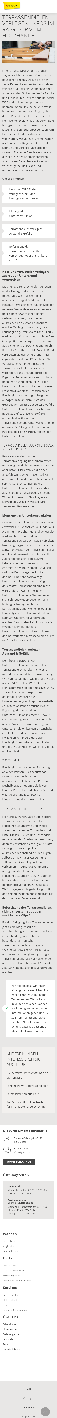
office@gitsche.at (22, 1152)
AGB (28, 1388)
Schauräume (9, 1324)
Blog (5, 1304)
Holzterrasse (9, 1265)
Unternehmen (10, 1329)
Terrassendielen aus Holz (23, 1094)
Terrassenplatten (11, 1275)
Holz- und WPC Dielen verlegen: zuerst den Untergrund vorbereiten (24, 193)
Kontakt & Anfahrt (12, 1349)
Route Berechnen (19, 1161)
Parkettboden (10, 1241)
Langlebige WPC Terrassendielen (27, 1085)
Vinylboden (8, 1246)
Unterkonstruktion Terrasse (17, 1280)
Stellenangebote (11, 1334)
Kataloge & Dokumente (15, 1309)
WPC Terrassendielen (13, 1270)
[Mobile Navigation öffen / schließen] (51, 7)
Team (6, 1344)
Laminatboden (10, 1251)
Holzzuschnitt (10, 1299)
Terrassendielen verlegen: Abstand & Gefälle (25, 231)
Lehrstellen (8, 1339)
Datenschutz (28, 1407)
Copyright (28, 1398)
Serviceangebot (11, 1294)
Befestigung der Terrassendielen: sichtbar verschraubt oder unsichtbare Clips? (28, 253)
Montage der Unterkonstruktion (21, 214)
